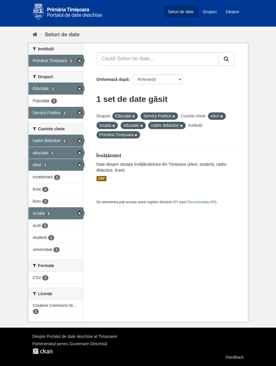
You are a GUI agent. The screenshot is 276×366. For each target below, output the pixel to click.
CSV (101, 178)
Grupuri (210, 11)
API (175, 202)
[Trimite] (227, 59)
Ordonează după (112, 79)
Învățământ (108, 155)
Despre (232, 11)
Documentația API (201, 202)
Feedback (234, 357)
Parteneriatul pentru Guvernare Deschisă (70, 343)
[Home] (35, 34)
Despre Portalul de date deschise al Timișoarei (75, 336)
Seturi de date (181, 11)
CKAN (43, 351)
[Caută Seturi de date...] (157, 59)
